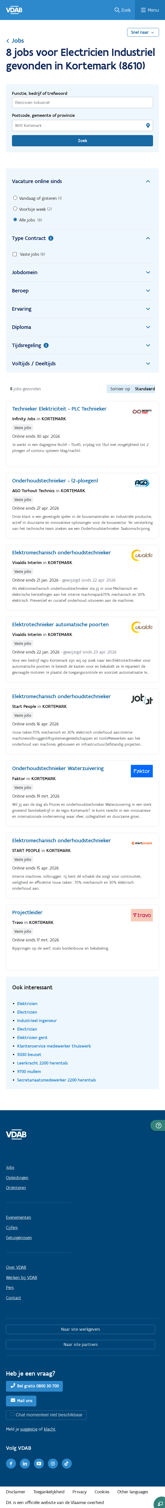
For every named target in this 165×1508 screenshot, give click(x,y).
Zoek (126, 10)
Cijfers (12, 1227)
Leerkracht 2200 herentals (42, 1063)
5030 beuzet (29, 1054)
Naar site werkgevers (80, 1329)
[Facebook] (11, 1464)
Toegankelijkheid (49, 1492)
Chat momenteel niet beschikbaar (49, 1414)
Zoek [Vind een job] (82, 140)
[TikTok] (67, 1464)
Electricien (27, 1012)
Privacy (80, 1492)
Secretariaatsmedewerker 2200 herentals (56, 1079)
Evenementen (18, 1217)
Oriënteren (16, 1187)
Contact (13, 1297)
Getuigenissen (19, 1237)
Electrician (27, 1029)
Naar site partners (81, 1344)
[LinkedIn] (25, 1464)
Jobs (15, 40)
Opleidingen (17, 1177)
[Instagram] (53, 1464)
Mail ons (24, 1400)
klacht (50, 1429)
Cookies (102, 1492)
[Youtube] (39, 1464)
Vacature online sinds (82, 181)
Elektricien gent (32, 1037)
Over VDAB (16, 1267)
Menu (153, 10)
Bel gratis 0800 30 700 (38, 1386)
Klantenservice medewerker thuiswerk (54, 1046)
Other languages (132, 1492)
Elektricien (27, 1003)
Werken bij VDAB (21, 1277)
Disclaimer (15, 1492)
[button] (157, 1125)
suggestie (28, 1429)
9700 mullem (29, 1071)
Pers (10, 1287)
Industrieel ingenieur (37, 1020)
